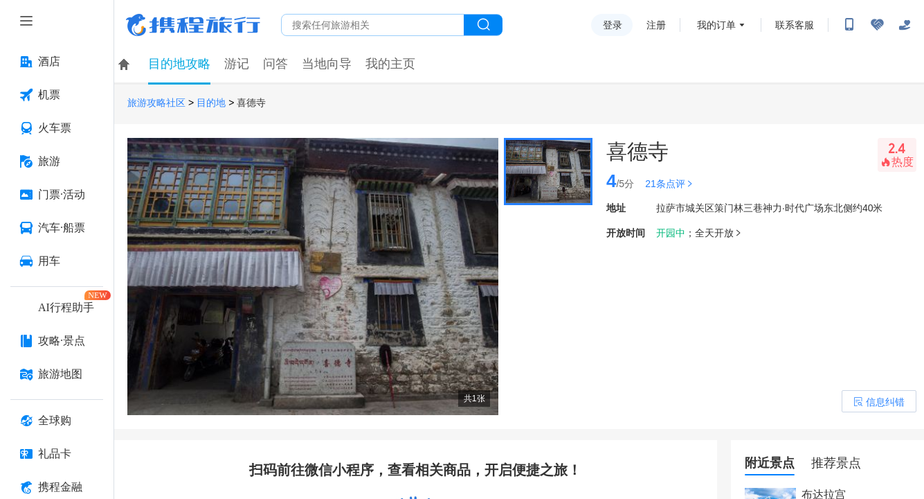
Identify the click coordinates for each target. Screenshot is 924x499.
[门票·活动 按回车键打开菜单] (56, 194)
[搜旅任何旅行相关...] (373, 25)
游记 (236, 64)
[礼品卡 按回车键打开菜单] (56, 454)
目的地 (211, 103)
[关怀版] (905, 25)
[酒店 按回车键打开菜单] (56, 61)
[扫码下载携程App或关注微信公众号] (849, 25)
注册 (656, 25)
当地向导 (327, 64)
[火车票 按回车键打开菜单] (56, 128)
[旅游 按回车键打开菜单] (56, 161)
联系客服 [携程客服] (794, 25)
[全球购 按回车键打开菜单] (56, 420)
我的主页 (390, 64)
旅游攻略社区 (156, 103)
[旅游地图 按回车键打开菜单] (56, 374)
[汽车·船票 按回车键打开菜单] (56, 228)
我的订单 (716, 25)
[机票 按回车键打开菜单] (56, 95)
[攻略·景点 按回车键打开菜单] (56, 341)
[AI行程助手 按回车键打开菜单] (56, 307)
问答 (275, 64)
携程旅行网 (193, 25)
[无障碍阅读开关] (877, 25)
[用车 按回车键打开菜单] (56, 261)
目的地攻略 (179, 64)
